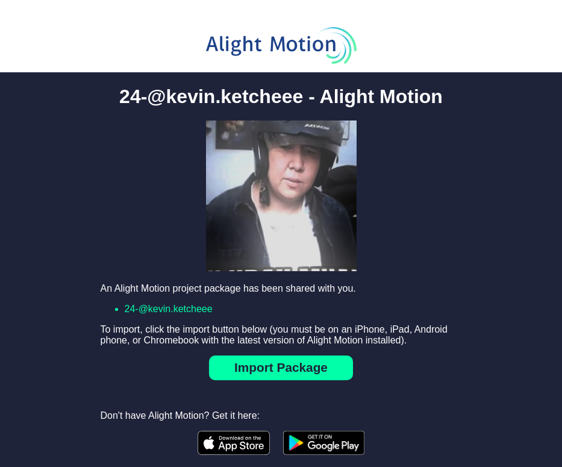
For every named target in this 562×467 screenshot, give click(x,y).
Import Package (281, 367)
